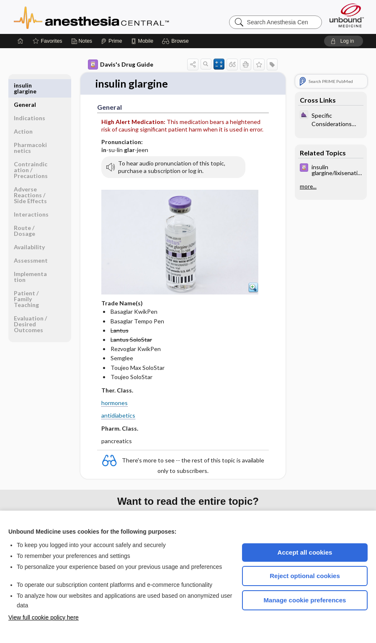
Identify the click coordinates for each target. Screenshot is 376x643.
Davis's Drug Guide (120, 64)
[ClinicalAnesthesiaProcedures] (331, 119)
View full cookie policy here (43, 617)
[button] (176, 41)
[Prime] (111, 41)
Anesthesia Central (117, 16)
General (25, 85)
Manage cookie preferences (305, 600)
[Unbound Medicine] (346, 15)
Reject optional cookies (305, 575)
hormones (114, 403)
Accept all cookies (305, 552)
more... (308, 186)
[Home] (20, 41)
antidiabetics (118, 415)
